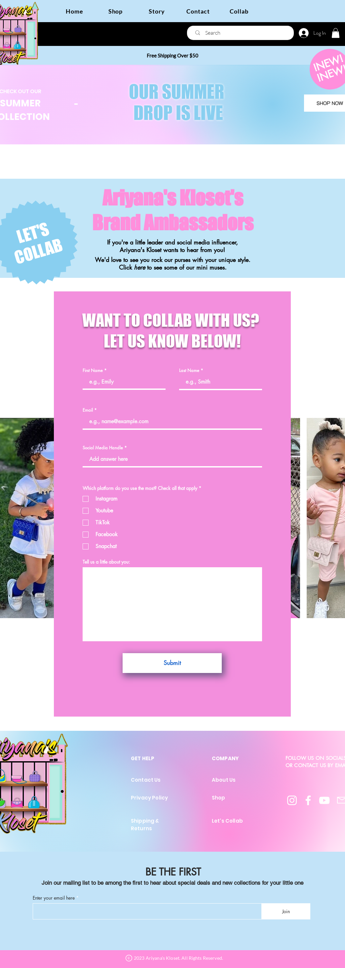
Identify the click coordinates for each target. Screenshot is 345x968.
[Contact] (198, 11)
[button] (335, 33)
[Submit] (172, 663)
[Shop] (115, 11)
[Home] (74, 11)
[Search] (242, 33)
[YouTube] (324, 800)
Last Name (189, 370)
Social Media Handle (103, 448)
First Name (93, 370)
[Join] (286, 911)
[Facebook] (308, 800)
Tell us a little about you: (106, 562)
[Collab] (239, 11)
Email (88, 410)
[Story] (156, 11)
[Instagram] (292, 800)
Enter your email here (54, 898)
